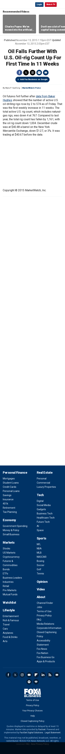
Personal (41, 478)
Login (39, 4)
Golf (39, 569)
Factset (42, 729)
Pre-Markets (9, 590)
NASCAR (41, 556)
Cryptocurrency (11, 556)
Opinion (42, 581)
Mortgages (9, 478)
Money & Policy (11, 530)
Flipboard (36, 675)
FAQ (39, 619)
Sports (41, 538)
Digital (40, 501)
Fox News (42, 649)
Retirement (9, 507)
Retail (6, 586)
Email (46, 72)
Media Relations (45, 623)
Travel (6, 624)
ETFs (5, 573)
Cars (5, 628)
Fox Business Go (45, 657)
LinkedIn (43, 675)
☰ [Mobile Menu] (61, 4)
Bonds (6, 569)
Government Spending (15, 526)
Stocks (6, 548)
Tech (40, 495)
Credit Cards (9, 486)
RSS (50, 675)
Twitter (26, 72)
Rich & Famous (11, 620)
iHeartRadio (36, 682)
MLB (39, 552)
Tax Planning (10, 512)
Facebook (19, 72)
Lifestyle (9, 610)
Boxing (40, 561)
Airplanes (8, 632)
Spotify (29, 682)
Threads (32, 72)
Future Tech (43, 521)
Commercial (43, 482)
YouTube (29, 675)
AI (38, 526)
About (41, 597)
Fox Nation (42, 653)
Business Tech (45, 513)
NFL (39, 544)
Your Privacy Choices (32, 710)
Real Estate (45, 472)
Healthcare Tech (46, 517)
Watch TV (50, 4)
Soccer (40, 565)
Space (40, 530)
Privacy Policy (44, 615)
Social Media (44, 505)
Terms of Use (44, 611)
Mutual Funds (10, 594)
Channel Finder (45, 603)
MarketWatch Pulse (31, 88)
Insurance (8, 499)
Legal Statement (52, 732)
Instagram (22, 675)
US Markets (9, 552)
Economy (9, 520)
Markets (9, 542)
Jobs (39, 607)
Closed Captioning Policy (32, 721)
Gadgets (41, 509)
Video (41, 589)
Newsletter (57, 675)
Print (39, 72)
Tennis (40, 573)
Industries (8, 582)
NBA (39, 548)
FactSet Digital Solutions (31, 732)
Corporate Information (49, 628)
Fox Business (14, 4)
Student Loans (11, 482)
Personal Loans (11, 491)
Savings (7, 495)
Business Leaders (12, 577)
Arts (5, 641)
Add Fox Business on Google (33, 79)
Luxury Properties (46, 486)
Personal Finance (15, 472)
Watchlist (9, 602)
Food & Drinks (10, 637)
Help (33, 716)
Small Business (11, 534)
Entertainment (11, 616)
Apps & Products (46, 661)
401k (5, 503)
